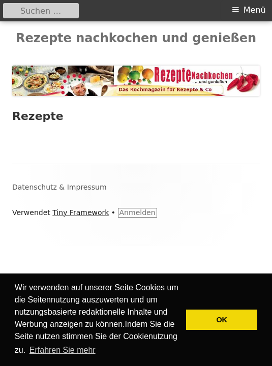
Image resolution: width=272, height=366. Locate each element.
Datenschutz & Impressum (59, 187)
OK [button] (221, 320)
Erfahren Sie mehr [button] (62, 350)
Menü (255, 10)
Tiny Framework (80, 212)
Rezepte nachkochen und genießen (136, 38)
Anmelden (137, 212)
